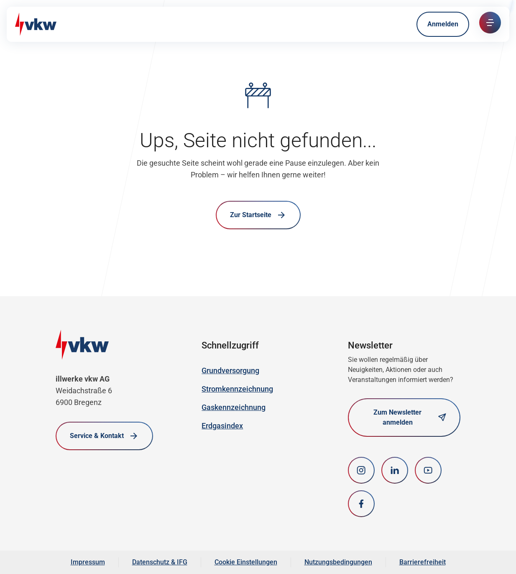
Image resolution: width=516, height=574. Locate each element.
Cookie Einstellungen (246, 562)
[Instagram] (361, 470)
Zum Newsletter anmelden (409, 417)
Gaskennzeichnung (234, 407)
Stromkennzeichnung (237, 388)
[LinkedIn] (394, 470)
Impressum (88, 562)
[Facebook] (361, 503)
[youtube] (428, 470)
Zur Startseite (258, 215)
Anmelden (442, 24)
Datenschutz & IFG (159, 562)
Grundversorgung (230, 370)
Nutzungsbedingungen (338, 562)
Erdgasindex (222, 425)
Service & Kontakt (104, 436)
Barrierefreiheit (422, 562)
